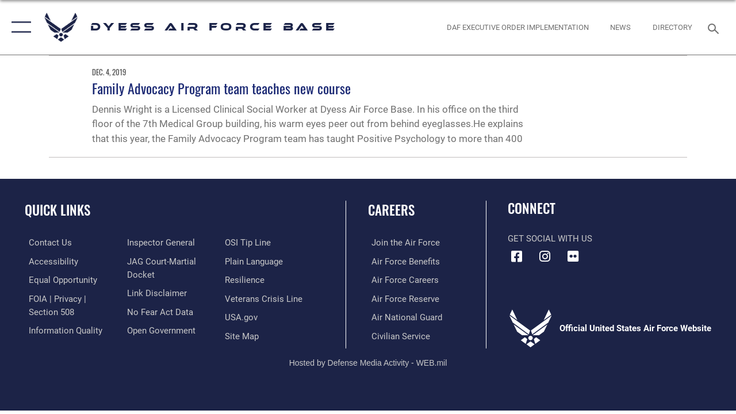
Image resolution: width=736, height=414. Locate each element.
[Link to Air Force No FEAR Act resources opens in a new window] (158, 310)
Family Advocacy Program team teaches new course (221, 88)
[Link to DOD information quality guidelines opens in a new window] (61, 329)
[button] (18, 27)
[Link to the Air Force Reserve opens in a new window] (402, 298)
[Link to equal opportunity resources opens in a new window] (59, 279)
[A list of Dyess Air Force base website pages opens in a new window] (243, 334)
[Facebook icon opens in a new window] (516, 256)
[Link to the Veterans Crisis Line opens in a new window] (265, 298)
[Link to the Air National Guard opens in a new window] (403, 316)
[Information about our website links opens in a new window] (155, 292)
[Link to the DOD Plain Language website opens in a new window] (255, 261)
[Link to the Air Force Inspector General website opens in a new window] (159, 242)
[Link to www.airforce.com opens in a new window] (402, 242)
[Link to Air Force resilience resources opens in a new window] (246, 279)
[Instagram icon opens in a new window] (544, 256)
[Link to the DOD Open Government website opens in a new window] (159, 329)
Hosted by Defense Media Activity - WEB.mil (368, 361)
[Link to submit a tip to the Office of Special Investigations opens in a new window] (249, 242)
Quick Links (57, 210)
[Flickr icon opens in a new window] (572, 256)
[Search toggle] (715, 27)
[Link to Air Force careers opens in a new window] (401, 279)
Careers (391, 210)
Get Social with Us (550, 238)
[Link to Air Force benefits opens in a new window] (402, 261)
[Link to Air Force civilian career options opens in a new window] (397, 334)
